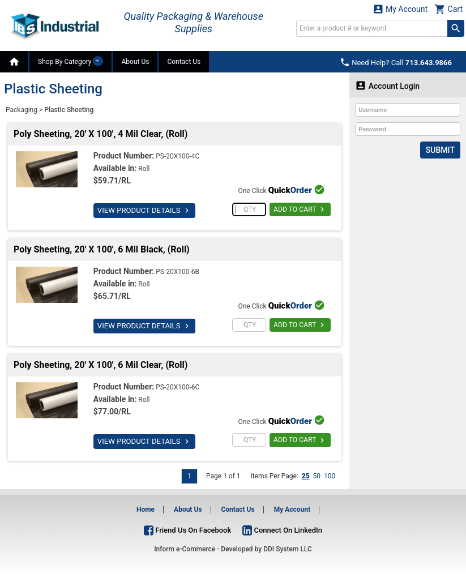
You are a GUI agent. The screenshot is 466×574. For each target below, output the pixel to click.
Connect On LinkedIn (282, 530)
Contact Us (183, 62)
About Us (135, 62)
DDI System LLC (287, 549)
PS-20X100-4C (177, 156)
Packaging (21, 110)
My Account (400, 8)
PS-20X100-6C (177, 387)
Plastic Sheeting (68, 110)
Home (145, 509)
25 (306, 476)
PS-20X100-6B (177, 272)
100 (329, 476)
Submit (440, 150)
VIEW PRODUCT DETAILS (143, 210)
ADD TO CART (300, 209)
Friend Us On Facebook (187, 530)
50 (317, 476)
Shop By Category (70, 61)
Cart (448, 8)
